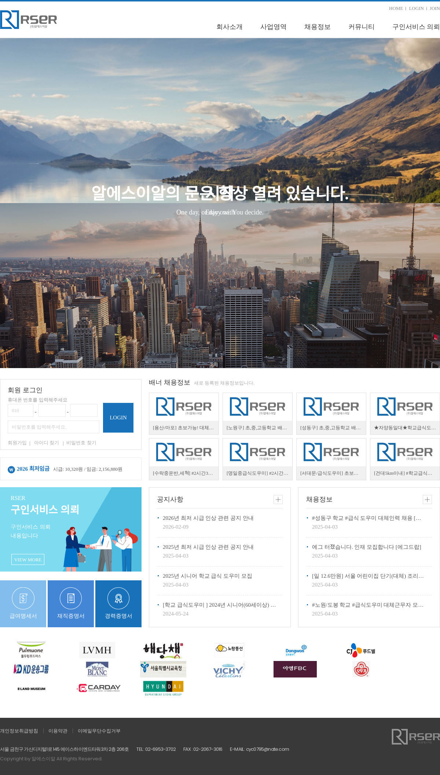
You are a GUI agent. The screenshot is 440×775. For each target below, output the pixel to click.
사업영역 (273, 26)
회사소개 (229, 26)
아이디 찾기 (46, 442)
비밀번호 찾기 (81, 442)
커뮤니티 (361, 26)
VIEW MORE (28, 559)
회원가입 (17, 442)
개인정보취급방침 (19, 731)
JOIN (435, 8)
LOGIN (416, 8)
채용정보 (317, 26)
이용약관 (57, 731)
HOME (396, 8)
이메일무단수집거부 (99, 731)
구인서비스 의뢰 (416, 26)
